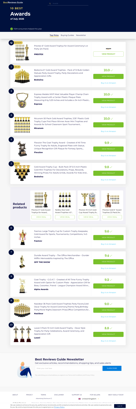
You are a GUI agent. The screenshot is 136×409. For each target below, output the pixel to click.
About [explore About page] (15, 395)
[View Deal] (41, 205)
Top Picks (54, 35)
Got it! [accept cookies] (120, 406)
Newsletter (81, 35)
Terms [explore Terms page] (43, 395)
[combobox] (68, 3)
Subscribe (112, 368)
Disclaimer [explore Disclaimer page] (59, 395)
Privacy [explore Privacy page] (29, 395)
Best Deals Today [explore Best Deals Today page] (116, 395)
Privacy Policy (59, 407)
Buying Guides (67, 35)
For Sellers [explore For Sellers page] (95, 395)
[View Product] (68, 52)
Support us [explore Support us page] (77, 395)
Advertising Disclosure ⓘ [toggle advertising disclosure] (44, 398)
